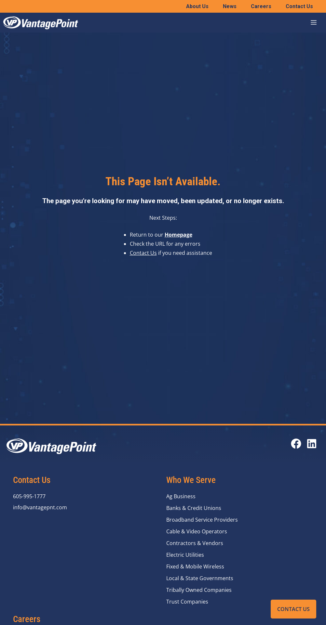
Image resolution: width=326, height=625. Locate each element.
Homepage (178, 234)
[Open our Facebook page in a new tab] (296, 443)
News (230, 6)
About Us (197, 6)
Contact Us (293, 609)
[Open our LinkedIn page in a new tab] (311, 443)
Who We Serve (191, 480)
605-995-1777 (29, 496)
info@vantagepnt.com (40, 507)
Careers (261, 6)
